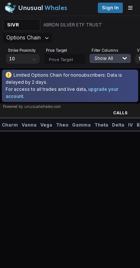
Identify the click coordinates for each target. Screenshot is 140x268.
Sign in (110, 7)
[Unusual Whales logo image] (35, 7)
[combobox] (114, 63)
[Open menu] (132, 7)
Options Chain (27, 37)
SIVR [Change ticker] (13, 25)
